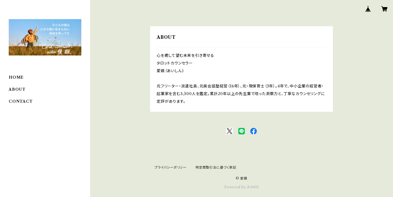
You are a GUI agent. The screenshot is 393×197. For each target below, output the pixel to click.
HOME (16, 77)
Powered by (241, 187)
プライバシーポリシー (170, 167)
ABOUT (17, 89)
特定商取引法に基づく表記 (215, 167)
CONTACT (21, 101)
